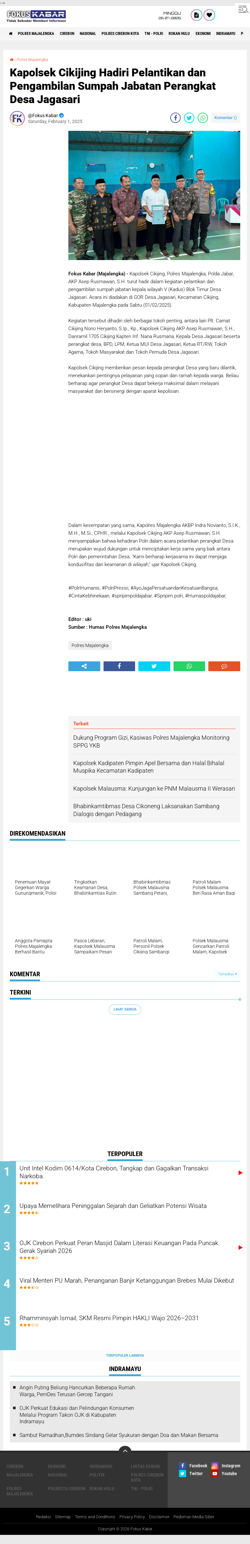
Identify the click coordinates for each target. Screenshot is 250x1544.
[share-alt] (84, 666)
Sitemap (58, 1525)
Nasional (106, 33)
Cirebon (79, 33)
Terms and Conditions (93, 1525)
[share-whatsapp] (203, 117)
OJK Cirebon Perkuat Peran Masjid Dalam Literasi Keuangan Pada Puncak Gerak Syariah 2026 (126, 1252)
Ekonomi (57, 1474)
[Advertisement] (36, 228)
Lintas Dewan (145, 1474)
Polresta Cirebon (67, 1496)
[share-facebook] (175, 117)
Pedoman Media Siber (198, 1525)
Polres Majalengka (42, 33)
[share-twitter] (189, 117)
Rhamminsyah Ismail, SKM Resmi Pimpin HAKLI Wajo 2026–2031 (128, 1331)
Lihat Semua (125, 1009)
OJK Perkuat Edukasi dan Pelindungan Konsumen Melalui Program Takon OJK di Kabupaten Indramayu (77, 1423)
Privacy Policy (133, 1525)
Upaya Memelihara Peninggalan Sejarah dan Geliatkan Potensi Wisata (129, 1213)
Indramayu (101, 1474)
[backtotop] (125, 1460)
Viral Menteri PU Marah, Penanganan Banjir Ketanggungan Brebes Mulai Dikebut (123, 1292)
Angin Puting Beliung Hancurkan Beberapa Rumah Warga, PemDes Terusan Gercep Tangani (77, 1399)
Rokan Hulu (215, 33)
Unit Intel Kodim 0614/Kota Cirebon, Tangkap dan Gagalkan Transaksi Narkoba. (125, 1173)
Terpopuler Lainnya (125, 1364)
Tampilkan (227, 974)
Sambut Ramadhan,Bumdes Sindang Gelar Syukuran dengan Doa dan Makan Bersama (119, 1444)
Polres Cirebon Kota (145, 33)
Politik (97, 1483)
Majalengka (20, 1483)
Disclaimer (161, 1525)
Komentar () (226, 117)
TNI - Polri (185, 33)
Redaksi (38, 1525)
